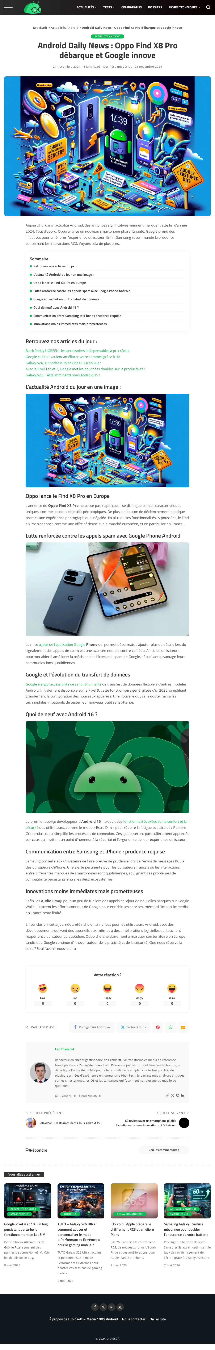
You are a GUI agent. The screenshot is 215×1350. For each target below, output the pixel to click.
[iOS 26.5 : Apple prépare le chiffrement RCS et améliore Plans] (134, 1206)
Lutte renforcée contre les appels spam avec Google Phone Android (81, 290)
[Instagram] (177, 1095)
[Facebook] (91, 1027)
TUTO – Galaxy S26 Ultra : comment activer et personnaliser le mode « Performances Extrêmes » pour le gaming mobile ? (79, 1240)
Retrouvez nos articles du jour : (56, 266)
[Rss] (120, 1313)
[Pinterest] (158, 1027)
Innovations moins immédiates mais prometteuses (70, 323)
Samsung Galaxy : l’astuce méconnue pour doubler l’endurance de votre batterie (186, 1235)
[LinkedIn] (182, 1095)
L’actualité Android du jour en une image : (63, 274)
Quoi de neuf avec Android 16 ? (56, 307)
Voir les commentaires (161, 1155)
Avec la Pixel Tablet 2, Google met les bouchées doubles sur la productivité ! (87, 368)
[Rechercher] (208, 7)
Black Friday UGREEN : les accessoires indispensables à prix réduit (79, 350)
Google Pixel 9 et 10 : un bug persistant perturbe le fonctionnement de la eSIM (26, 1235)
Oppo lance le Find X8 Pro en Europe (59, 282)
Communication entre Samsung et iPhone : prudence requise (77, 315)
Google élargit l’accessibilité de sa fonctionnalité (64, 683)
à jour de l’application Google (62, 644)
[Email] (183, 1027)
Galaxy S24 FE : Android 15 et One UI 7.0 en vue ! (65, 362)
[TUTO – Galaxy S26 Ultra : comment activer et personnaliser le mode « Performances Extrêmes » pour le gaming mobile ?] (81, 1206)
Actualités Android (65, 28)
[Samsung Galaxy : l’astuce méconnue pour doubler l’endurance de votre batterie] (187, 1206)
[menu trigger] (10, 7)
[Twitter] (134, 1027)
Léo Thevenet (64, 1049)
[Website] (167, 1095)
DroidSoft (40, 28)
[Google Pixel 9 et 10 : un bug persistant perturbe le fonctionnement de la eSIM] (27, 1206)
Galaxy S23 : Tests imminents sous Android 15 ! (64, 374)
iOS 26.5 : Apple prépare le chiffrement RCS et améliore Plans (132, 1235)
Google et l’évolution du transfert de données (66, 298)
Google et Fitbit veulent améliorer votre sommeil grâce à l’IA (74, 356)
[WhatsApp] (170, 1027)
